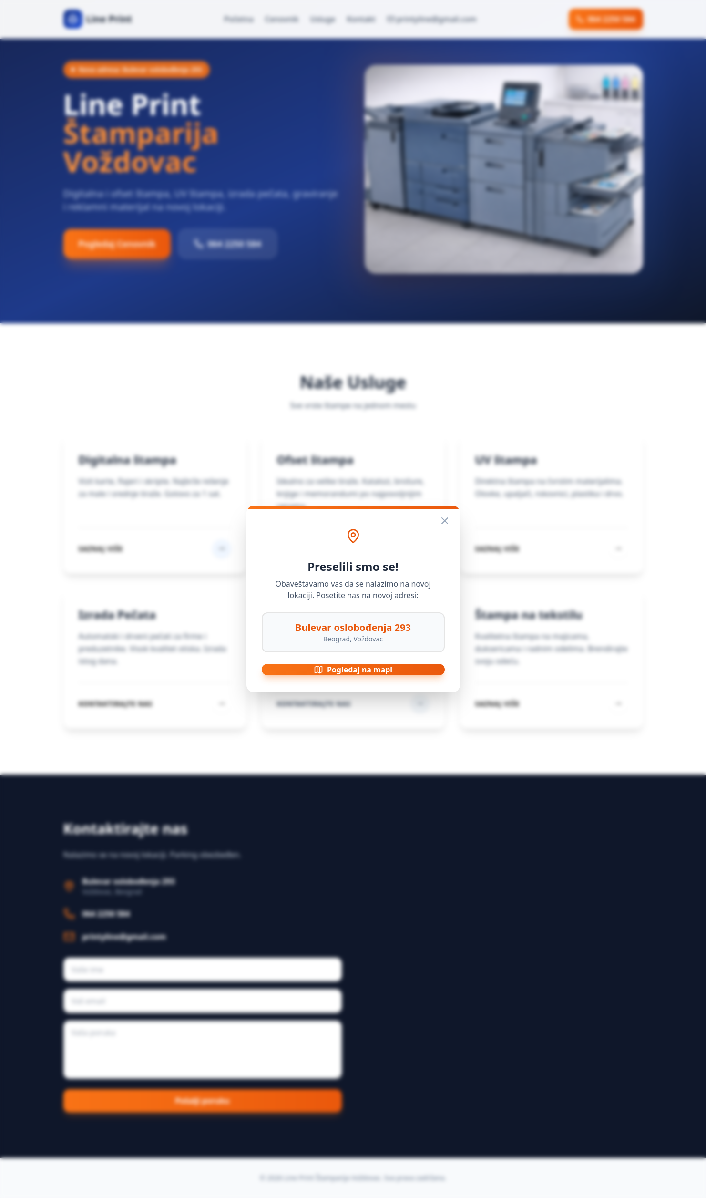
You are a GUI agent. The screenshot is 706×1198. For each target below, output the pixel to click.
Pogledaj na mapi (353, 669)
